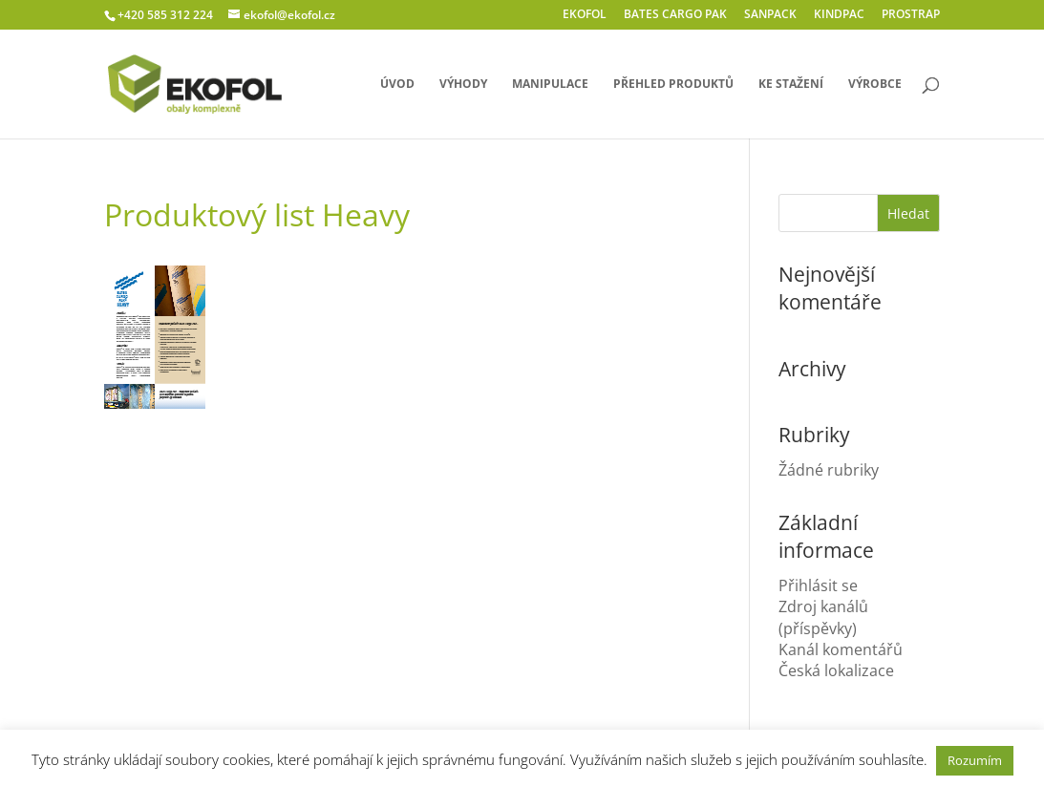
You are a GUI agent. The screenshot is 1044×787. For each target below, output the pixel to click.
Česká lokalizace (836, 670)
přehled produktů (673, 84)
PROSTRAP (911, 15)
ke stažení (790, 84)
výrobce (875, 84)
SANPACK (770, 15)
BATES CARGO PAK (675, 15)
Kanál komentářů (840, 649)
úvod (397, 84)
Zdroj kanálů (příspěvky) (823, 617)
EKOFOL (585, 15)
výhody (463, 84)
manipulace (550, 84)
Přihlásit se (818, 585)
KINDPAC (839, 15)
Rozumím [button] (975, 760)
